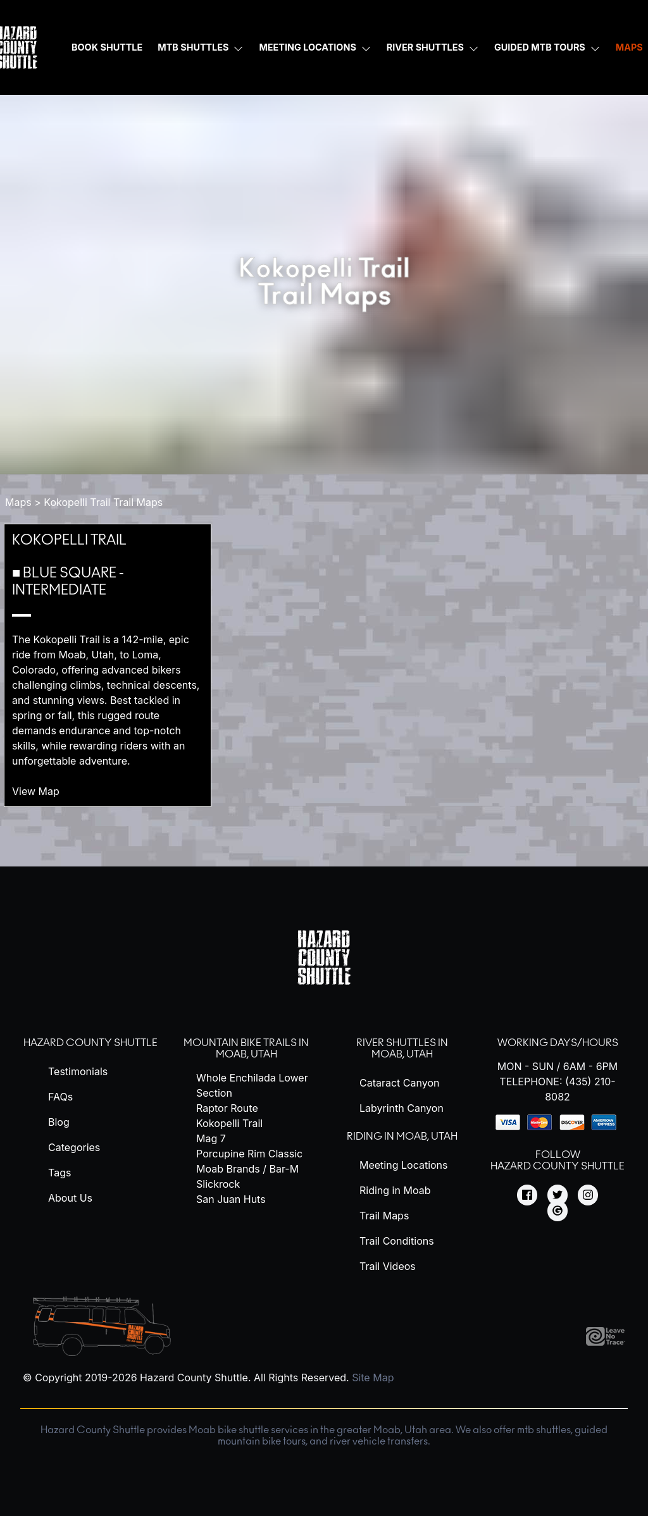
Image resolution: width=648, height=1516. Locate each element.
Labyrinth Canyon (401, 1108)
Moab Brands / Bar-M (247, 1168)
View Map (43, 791)
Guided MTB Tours (539, 47)
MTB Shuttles (193, 47)
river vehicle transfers (379, 1441)
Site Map (373, 1377)
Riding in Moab (394, 1190)
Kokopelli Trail (69, 540)
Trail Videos (387, 1266)
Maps (18, 502)
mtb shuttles (544, 1430)
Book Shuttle (107, 47)
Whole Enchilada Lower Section (252, 1085)
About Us (70, 1198)
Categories (74, 1147)
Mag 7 (211, 1138)
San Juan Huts (231, 1199)
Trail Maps (384, 1215)
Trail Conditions (396, 1241)
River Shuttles (425, 47)
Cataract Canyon (399, 1082)
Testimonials (78, 1071)
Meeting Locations (307, 47)
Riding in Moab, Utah (402, 1136)
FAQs (60, 1096)
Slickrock (218, 1184)
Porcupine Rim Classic (249, 1153)
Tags (59, 1172)
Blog (59, 1122)
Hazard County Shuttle (90, 1043)
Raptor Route (227, 1108)
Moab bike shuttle (229, 1430)
